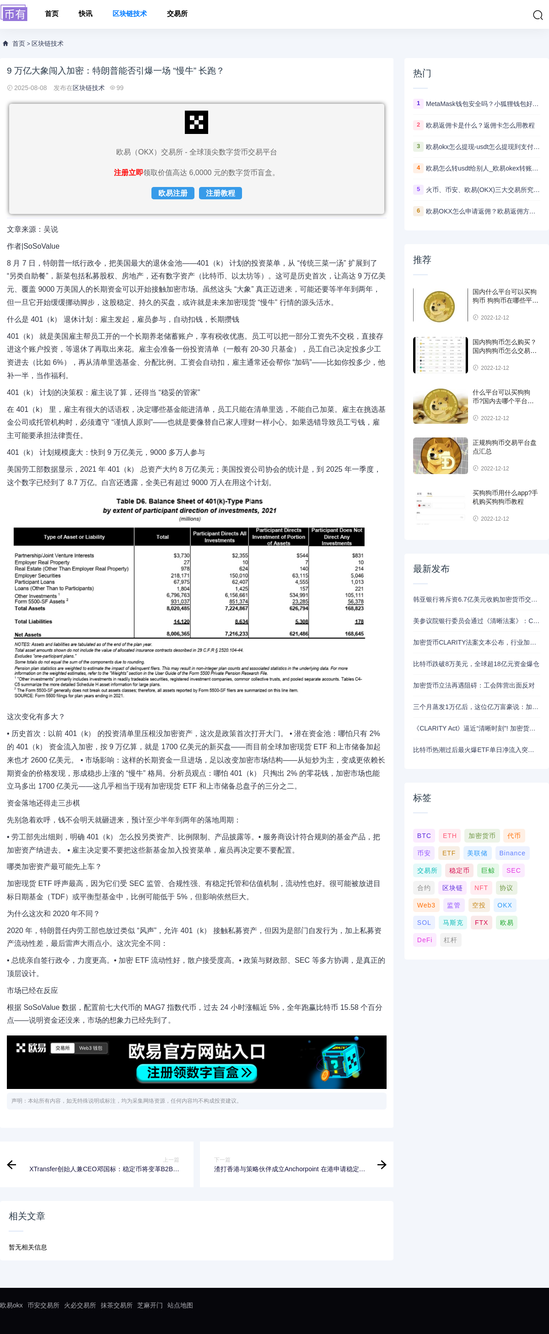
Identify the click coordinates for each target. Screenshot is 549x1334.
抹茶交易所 (117, 1305)
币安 (424, 853)
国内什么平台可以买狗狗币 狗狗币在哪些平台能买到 (505, 300)
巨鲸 (488, 870)
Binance (512, 853)
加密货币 (482, 835)
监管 (454, 905)
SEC (513, 870)
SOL (424, 922)
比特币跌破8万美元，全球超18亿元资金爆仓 (476, 663)
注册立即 (128, 172)
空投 (479, 905)
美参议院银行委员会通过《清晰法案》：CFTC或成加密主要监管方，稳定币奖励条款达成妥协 (476, 620)
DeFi (425, 940)
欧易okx (11, 1305)
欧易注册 (173, 193)
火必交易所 (80, 1305)
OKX (504, 905)
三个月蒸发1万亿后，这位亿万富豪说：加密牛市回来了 (476, 706)
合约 (424, 887)
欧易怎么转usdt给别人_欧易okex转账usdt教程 (483, 168)
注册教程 (220, 193)
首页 (52, 14)
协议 (506, 887)
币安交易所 (43, 1305)
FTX (481, 922)
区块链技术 (130, 14)
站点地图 (180, 1305)
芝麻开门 (150, 1305)
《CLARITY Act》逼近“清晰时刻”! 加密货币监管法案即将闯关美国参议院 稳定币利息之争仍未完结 (476, 728)
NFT (481, 887)
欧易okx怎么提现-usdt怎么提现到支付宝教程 (483, 146)
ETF (449, 853)
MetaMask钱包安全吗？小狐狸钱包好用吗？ (483, 103)
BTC (424, 835)
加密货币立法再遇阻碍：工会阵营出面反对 (474, 685)
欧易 (507, 922)
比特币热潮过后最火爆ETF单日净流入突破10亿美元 (476, 749)
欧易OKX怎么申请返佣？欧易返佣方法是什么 (483, 211)
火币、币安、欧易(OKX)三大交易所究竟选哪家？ (483, 189)
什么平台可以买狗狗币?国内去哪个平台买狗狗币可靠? (503, 401)
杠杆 (451, 940)
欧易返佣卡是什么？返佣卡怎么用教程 (480, 125)
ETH (450, 835)
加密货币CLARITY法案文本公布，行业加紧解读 (476, 642)
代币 (514, 835)
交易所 (177, 14)
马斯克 (453, 922)
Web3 (426, 905)
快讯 (85, 14)
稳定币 (459, 870)
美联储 (477, 853)
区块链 (452, 887)
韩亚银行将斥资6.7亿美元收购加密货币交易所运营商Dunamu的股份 (476, 599)
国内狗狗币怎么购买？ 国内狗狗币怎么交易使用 (505, 350)
